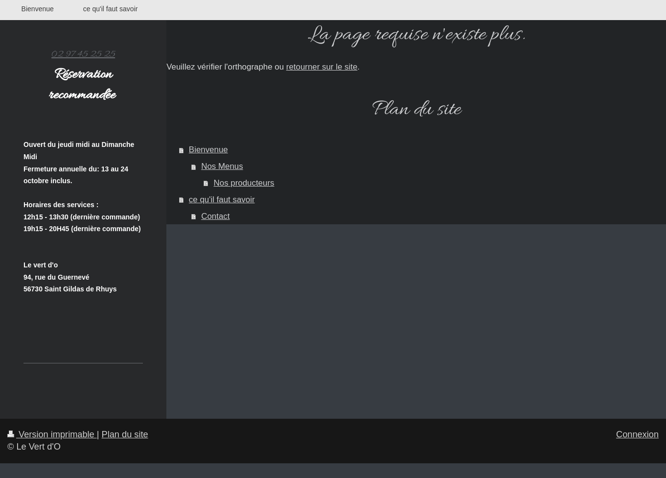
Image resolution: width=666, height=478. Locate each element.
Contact (215, 216)
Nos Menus (222, 166)
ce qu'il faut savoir (222, 199)
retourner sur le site (322, 67)
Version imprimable (52, 434)
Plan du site (125, 434)
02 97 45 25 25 (83, 54)
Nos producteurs (244, 183)
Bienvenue (208, 149)
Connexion (637, 434)
